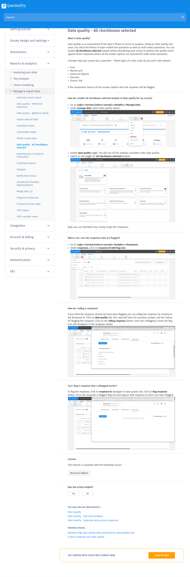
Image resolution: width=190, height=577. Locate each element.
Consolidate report (26, 132)
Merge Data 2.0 (24, 191)
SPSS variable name (27, 216)
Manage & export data (24, 91)
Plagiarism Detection (28, 197)
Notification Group (26, 175)
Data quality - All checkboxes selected (32, 146)
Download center (26, 125)
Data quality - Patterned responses (29, 105)
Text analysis (19, 78)
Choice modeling (21, 85)
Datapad (21, 169)
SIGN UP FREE (162, 555)
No (87, 493)
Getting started (29, 29)
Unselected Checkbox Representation (28, 184)
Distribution (29, 52)
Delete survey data (27, 138)
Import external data (27, 119)
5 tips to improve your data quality (86, 537)
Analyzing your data (23, 72)
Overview (73, 20)
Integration (29, 225)
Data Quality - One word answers (85, 516)
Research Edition (79, 473)
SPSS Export (23, 210)
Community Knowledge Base (100, 20)
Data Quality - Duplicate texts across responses (93, 520)
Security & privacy (29, 248)
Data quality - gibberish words (33, 113)
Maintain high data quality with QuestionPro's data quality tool (101, 532)
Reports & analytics (29, 63)
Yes (73, 493)
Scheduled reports (26, 163)
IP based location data (29, 204)
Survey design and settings (29, 40)
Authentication (29, 260)
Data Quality (74, 512)
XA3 (29, 271)
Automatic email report (29, 97)
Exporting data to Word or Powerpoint (30, 155)
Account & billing (29, 237)
